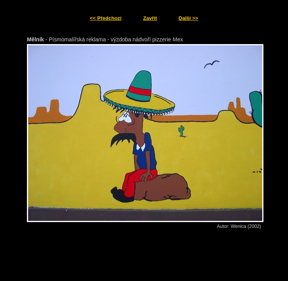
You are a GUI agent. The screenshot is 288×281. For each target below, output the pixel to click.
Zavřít (150, 18)
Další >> (188, 18)
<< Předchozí (105, 18)
